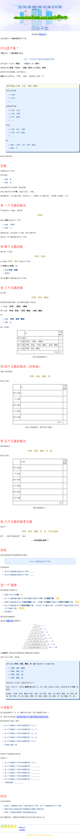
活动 (24, 7)
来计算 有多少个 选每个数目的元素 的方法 (32, 717)
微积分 (34, 7)
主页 (20, 7)
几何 (44, 7)
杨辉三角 (9, 621)
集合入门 (42, 34)
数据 (39, 7)
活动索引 (22, 830)
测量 (49, 7)
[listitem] (20, 7)
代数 (29, 7)
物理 (59, 7)
